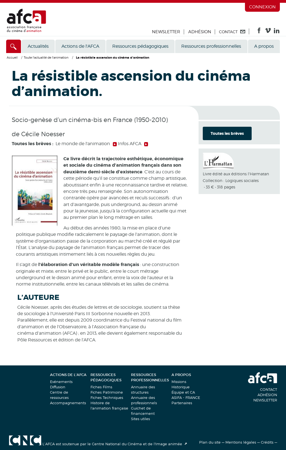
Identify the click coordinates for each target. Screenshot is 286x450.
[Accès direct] (13, 46)
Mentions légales (240, 442)
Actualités (38, 46)
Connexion (262, 6)
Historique (180, 387)
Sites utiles (140, 419)
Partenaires (181, 403)
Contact (268, 389)
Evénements (61, 381)
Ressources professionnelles (211, 46)
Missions (178, 381)
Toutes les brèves (227, 133)
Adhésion (199, 31)
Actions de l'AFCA (80, 46)
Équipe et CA (183, 392)
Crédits (267, 442)
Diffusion (57, 387)
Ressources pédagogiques (140, 46)
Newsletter (166, 31)
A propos (264, 46)
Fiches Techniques (106, 397)
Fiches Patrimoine (106, 392)
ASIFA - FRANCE (185, 397)
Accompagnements (68, 403)
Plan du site (210, 442)
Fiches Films (101, 387)
